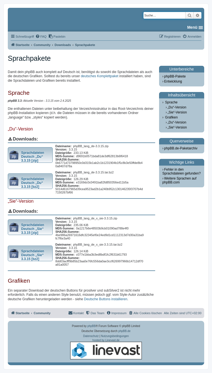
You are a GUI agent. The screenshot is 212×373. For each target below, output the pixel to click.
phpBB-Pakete (175, 76)
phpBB (91, 326)
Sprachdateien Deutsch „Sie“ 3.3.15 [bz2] (32, 255)
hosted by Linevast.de (106, 349)
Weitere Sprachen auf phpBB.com (179, 180)
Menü (192, 27)
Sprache (171, 102)
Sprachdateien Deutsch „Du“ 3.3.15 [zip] (32, 157)
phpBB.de (124, 331)
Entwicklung (173, 81)
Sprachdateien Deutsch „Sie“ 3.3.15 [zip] (32, 229)
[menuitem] (41, 36)
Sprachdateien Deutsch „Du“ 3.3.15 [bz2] (32, 183)
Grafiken (171, 117)
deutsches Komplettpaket (99, 76)
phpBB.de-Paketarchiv (180, 148)
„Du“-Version (176, 107)
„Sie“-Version (177, 112)
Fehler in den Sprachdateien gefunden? (181, 171)
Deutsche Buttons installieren (105, 299)
